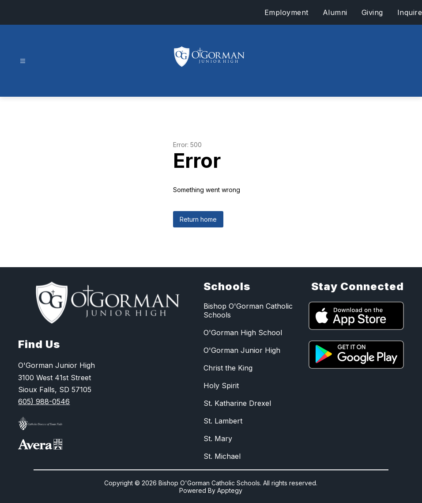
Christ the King (227, 367)
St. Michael (222, 456)
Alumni (335, 12)
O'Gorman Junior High (241, 350)
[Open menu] (23, 61)
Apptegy (229, 490)
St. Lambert (222, 420)
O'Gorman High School (242, 332)
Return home (198, 219)
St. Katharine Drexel (237, 403)
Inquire (409, 12)
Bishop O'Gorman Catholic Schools (248, 310)
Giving (372, 12)
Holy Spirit (221, 385)
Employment (286, 12)
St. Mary (217, 438)
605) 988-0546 (44, 401)
